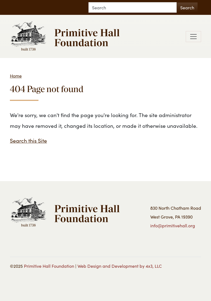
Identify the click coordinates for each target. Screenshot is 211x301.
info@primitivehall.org (172, 225)
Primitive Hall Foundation (49, 266)
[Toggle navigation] (193, 36)
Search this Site (28, 140)
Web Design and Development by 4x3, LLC (119, 266)
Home (16, 76)
